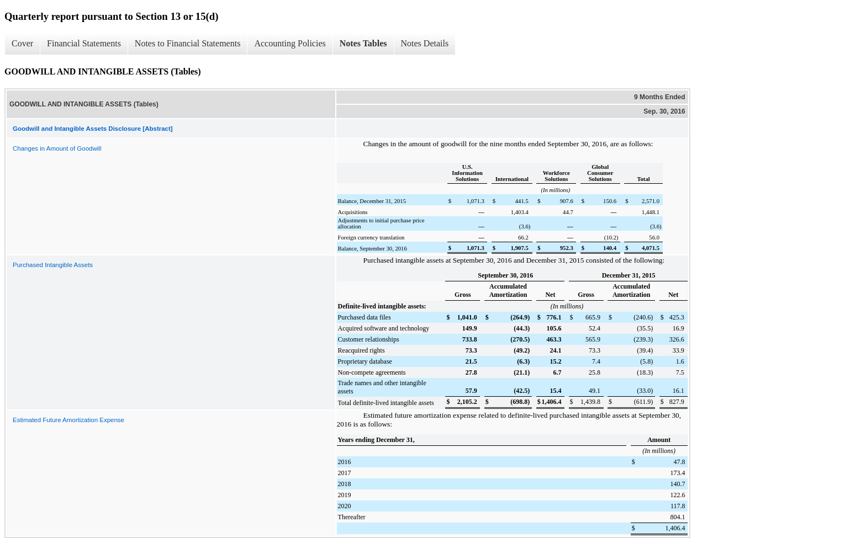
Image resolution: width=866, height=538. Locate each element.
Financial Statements (84, 43)
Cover (22, 43)
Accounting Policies (289, 43)
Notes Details (425, 43)
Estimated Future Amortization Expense (68, 420)
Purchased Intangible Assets (53, 265)
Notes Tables (363, 43)
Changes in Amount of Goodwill (57, 148)
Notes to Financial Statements (188, 43)
